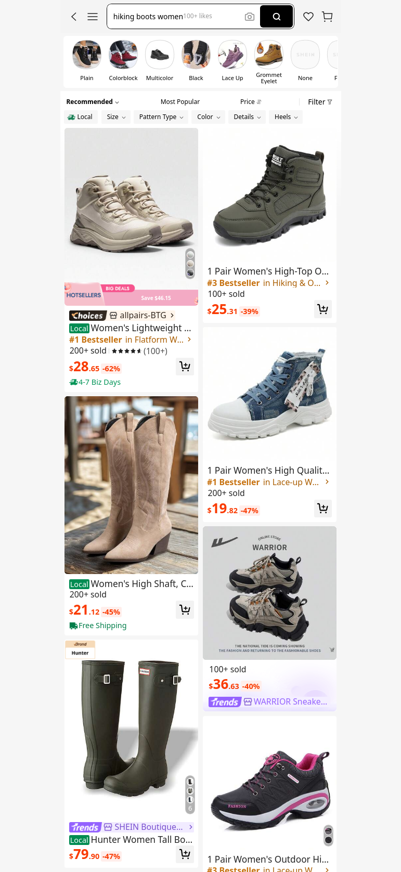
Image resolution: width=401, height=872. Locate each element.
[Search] (276, 16)
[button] (73, 16)
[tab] (180, 100)
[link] (308, 16)
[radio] (80, 117)
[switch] (87, 62)
